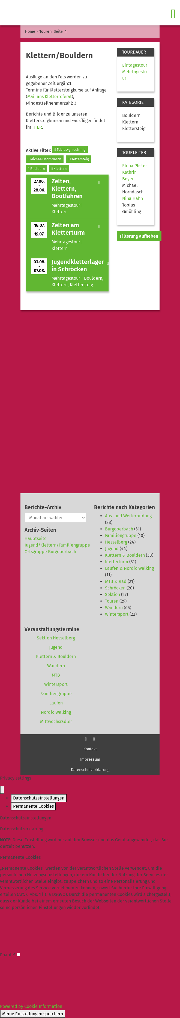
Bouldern (36, 169)
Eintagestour (134, 65)
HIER (37, 127)
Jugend (112, 548)
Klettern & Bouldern (125, 555)
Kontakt (90, 749)
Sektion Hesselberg (56, 638)
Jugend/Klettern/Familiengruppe (57, 545)
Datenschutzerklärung (90, 770)
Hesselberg (116, 542)
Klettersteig (78, 159)
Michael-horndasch (44, 159)
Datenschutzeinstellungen (38, 798)
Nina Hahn (132, 198)
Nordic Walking (56, 712)
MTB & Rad (116, 581)
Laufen (56, 703)
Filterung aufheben (139, 236)
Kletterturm (116, 561)
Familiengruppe (120, 535)
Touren (111, 601)
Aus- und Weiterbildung (128, 515)
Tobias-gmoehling (70, 149)
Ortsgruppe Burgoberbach (50, 551)
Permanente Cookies (33, 806)
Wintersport (116, 614)
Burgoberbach (119, 529)
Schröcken (115, 588)
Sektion (112, 594)
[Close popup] (2, 790)
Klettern (59, 169)
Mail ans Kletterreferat (49, 96)
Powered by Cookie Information (31, 1006)
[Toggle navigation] (173, 14)
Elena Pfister (134, 165)
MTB (56, 675)
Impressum (90, 759)
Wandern (114, 607)
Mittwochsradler (56, 721)
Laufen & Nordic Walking (129, 568)
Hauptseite (36, 538)
